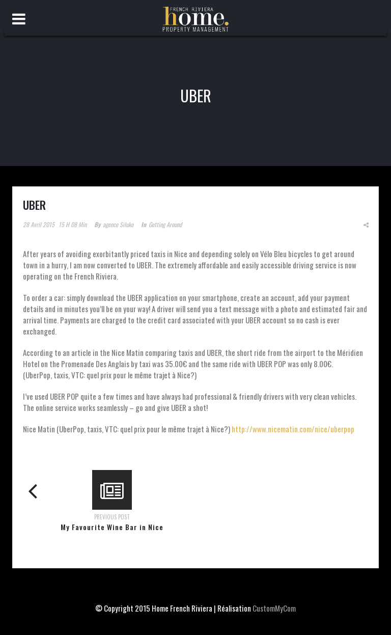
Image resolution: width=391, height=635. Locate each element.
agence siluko (118, 224)
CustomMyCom (274, 608)
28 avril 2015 (38, 224)
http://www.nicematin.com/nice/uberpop (293, 428)
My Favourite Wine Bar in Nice (112, 526)
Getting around (165, 224)
